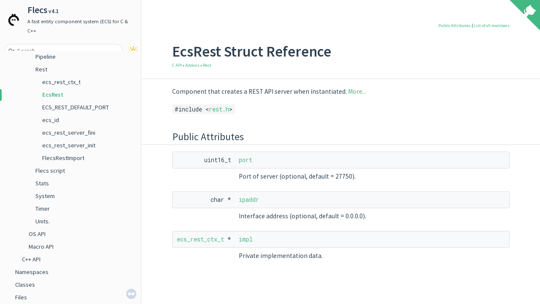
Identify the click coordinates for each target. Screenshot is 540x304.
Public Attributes (454, 25)
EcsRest (52, 94)
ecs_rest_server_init (68, 145)
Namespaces (32, 272)
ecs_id (50, 120)
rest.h (219, 109)
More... (357, 91)
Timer (42, 208)
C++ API (31, 259)
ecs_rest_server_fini (68, 132)
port (245, 160)
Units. (42, 221)
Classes (25, 284)
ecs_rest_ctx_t (61, 82)
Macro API (41, 246)
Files (21, 297)
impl (246, 239)
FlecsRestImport (63, 158)
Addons (192, 65)
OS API (37, 234)
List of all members (492, 25)
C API (177, 65)
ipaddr (249, 199)
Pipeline (45, 56)
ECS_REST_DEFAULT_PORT (75, 107)
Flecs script (50, 170)
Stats (42, 183)
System (45, 196)
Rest (41, 69)
